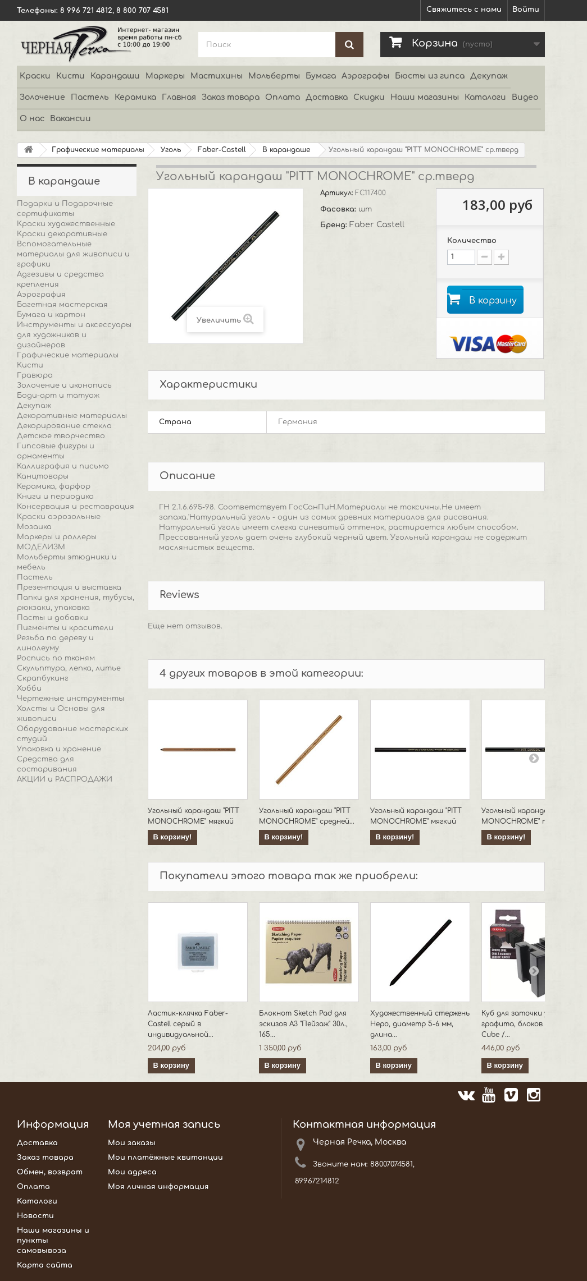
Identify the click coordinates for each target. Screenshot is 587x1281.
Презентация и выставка (69, 587)
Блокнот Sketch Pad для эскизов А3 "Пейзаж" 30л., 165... (303, 1025)
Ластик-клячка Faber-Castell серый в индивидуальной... (188, 1025)
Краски (35, 76)
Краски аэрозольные (59, 517)
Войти (525, 9)
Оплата (282, 97)
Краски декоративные (62, 234)
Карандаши (115, 76)
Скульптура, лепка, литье (69, 668)
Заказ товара (231, 97)
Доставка (327, 97)
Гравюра (35, 375)
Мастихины (216, 76)
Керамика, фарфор (53, 486)
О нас (32, 118)
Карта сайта (44, 1266)
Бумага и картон (51, 315)
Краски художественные (66, 224)
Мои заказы (132, 1144)
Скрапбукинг (43, 678)
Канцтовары (43, 476)
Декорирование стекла (64, 426)
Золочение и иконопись (64, 385)
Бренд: (334, 225)
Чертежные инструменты (70, 699)
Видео (525, 97)
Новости (35, 1217)
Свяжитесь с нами (464, 9)
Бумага (321, 76)
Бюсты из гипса (430, 76)
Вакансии (70, 118)
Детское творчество (61, 436)
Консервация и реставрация (75, 507)
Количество (472, 241)
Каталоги (485, 97)
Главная (179, 97)
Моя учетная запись (164, 1125)
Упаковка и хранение (59, 749)
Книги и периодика (55, 497)
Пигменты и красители (65, 628)
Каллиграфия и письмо (63, 466)
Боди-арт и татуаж (58, 396)
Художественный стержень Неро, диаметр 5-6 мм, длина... (420, 1025)
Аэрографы (365, 76)
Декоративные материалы (72, 416)
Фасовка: (339, 209)
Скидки (369, 97)
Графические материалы (68, 355)
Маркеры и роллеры (57, 537)
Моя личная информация (158, 1188)
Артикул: (337, 193)
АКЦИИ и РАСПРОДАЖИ (64, 779)
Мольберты (274, 76)
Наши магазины (424, 97)
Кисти (70, 76)
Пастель (90, 97)
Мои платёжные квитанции (165, 1159)
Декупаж (489, 76)
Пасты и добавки (52, 618)
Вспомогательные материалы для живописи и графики (73, 254)
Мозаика (34, 527)
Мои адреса (132, 1173)
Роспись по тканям (56, 658)
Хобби (29, 688)
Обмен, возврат (50, 1173)
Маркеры (165, 76)
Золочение (42, 97)
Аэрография (41, 295)
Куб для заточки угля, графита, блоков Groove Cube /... (525, 1025)
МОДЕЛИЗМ (41, 547)
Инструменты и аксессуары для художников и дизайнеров (74, 335)
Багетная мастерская (62, 305)
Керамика (135, 97)
